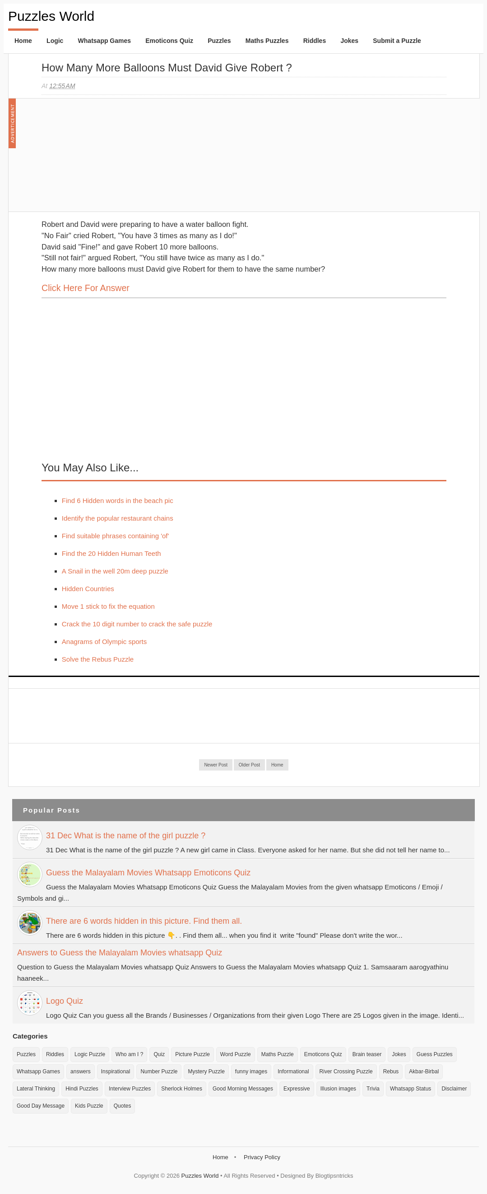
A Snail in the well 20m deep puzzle (115, 571)
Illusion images (338, 1089)
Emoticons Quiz (169, 40)
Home (23, 40)
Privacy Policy (262, 1157)
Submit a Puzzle (397, 40)
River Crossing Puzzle (346, 1071)
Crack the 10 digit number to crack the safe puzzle (137, 624)
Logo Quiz (64, 1001)
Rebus (391, 1071)
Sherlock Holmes (181, 1089)
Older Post (249, 764)
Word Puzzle (235, 1054)
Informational (293, 1071)
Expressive (296, 1089)
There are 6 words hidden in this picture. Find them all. (144, 921)
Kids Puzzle (89, 1106)
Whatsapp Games (104, 40)
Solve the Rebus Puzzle (98, 659)
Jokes (349, 40)
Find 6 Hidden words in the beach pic (117, 500)
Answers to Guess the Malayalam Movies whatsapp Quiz (119, 952)
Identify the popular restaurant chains (117, 518)
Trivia (373, 1089)
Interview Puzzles (130, 1089)
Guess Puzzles (435, 1054)
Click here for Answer (86, 288)
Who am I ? (129, 1054)
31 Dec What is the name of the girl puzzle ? (125, 835)
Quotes (122, 1106)
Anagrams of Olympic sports (104, 641)
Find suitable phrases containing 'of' (115, 536)
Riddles (314, 40)
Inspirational (115, 1071)
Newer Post (215, 764)
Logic (54, 40)
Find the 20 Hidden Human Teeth (111, 553)
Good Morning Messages (243, 1089)
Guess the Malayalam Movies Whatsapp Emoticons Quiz (148, 872)
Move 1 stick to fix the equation (108, 606)
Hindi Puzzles (81, 1089)
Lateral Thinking (36, 1089)
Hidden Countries (88, 588)
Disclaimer (454, 1089)
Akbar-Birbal (424, 1071)
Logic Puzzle (89, 1054)
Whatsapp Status (410, 1089)
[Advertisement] (109, 159)
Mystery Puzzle (206, 1071)
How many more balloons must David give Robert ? (167, 67)
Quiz (159, 1054)
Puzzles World (51, 16)
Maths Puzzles (267, 40)
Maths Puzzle (277, 1054)
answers (80, 1071)
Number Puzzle (158, 1071)
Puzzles (219, 40)
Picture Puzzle (192, 1054)
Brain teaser (367, 1054)
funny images (251, 1071)
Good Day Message (41, 1106)
